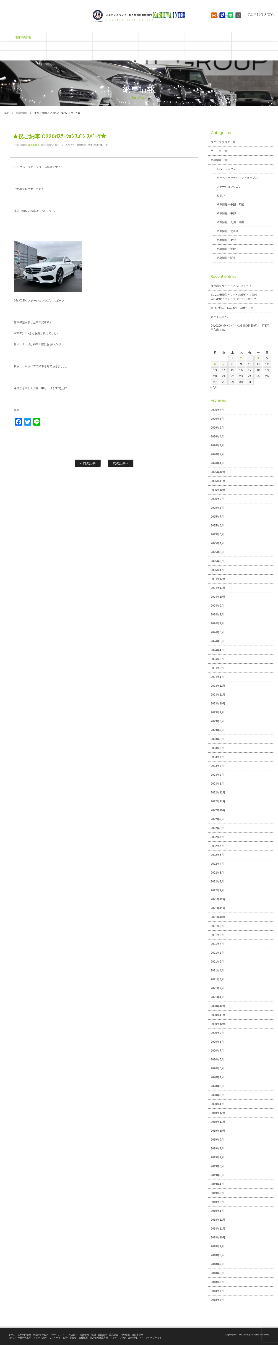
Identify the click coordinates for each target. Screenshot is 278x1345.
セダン (218, 195)
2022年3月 (217, 872)
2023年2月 (217, 774)
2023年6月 (217, 739)
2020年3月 (217, 1086)
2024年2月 (217, 668)
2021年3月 (217, 979)
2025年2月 (217, 561)
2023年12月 (218, 685)
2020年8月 (217, 1041)
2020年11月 (218, 1015)
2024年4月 (217, 650)
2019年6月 (217, 1166)
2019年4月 (217, 1184)
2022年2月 (217, 881)
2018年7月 (217, 1264)
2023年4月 (217, 757)
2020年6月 (217, 1059)
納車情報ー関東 (85, 145)
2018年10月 (218, 1237)
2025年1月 (217, 570)
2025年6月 (217, 525)
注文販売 (113, 1334)
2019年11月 (218, 1121)
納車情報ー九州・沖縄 (227, 222)
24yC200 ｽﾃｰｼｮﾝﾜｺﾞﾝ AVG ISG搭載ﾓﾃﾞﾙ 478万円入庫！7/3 (240, 327)
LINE (230, 19)
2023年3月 (217, 765)
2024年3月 (217, 659)
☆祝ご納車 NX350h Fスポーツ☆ (232, 307)
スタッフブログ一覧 (223, 142)
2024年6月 (217, 632)
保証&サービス (40, 1334)
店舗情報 (84, 1334)
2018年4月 (217, 1291)
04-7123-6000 (258, 15)
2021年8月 (217, 935)
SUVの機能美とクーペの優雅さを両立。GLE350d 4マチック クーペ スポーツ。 (235, 297)
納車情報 (21, 113)
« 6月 (213, 387)
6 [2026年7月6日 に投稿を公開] (215, 364)
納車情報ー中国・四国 (227, 204)
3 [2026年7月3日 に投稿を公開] (250, 358)
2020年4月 (217, 1077)
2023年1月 (217, 783)
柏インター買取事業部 (19, 1337)
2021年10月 (218, 917)
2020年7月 (217, 1050)
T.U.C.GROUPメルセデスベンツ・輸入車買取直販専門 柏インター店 (139, 16)
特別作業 (125, 1334)
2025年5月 (217, 534)
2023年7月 (217, 730)
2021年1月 (217, 997)
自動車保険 (137, 1334)
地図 (93, 1334)
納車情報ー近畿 (223, 249)
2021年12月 (218, 899)
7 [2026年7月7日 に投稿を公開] (224, 364)
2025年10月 (218, 490)
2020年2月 (217, 1095)
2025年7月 (217, 516)
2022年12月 (218, 792)
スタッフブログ (118, 1337)
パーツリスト (57, 1334)
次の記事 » (120, 463)
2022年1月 (217, 890)
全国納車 (102, 1334)
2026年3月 (217, 445)
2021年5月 (217, 961)
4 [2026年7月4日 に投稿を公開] (258, 358)
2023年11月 (218, 694)
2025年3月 (217, 552)
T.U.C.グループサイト (151, 1337)
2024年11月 (218, 587)
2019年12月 (218, 1113)
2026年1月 (217, 463)
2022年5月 (217, 854)
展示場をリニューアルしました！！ (233, 286)
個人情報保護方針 (99, 1337)
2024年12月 (218, 579)
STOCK (213, 19)
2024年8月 (217, 614)
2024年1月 (217, 676)
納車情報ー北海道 (225, 231)
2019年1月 (217, 1210)
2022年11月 (218, 801)
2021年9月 (217, 926)
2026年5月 (217, 427)
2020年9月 (217, 1032)
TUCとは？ (72, 1334)
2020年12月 (218, 1006)
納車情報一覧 (101, 145)
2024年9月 (217, 605)
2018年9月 (217, 1246)
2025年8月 (217, 507)
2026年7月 (217, 409)
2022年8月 (217, 828)
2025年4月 (217, 543)
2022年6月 (217, 846)
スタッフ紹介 (40, 1337)
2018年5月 (217, 1282)
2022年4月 (217, 863)
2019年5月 (217, 1175)
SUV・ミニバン (223, 168)
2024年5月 (217, 641)
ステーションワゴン (65, 145)
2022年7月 (217, 837)
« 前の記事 (88, 463)
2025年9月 (217, 498)
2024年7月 (217, 623)
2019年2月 (217, 1202)
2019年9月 (217, 1139)
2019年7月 (217, 1157)
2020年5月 (217, 1068)
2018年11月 (218, 1228)
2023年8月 (217, 721)
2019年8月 (217, 1148)
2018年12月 (218, 1219)
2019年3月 (217, 1193)
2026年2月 (217, 454)
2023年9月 (217, 712)
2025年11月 (218, 481)
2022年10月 (218, 810)
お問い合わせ (69, 1337)
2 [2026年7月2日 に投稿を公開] (241, 358)
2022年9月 (217, 819)
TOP (6, 113)
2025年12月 (218, 472)
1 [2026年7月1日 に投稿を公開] (232, 358)
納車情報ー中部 (223, 213)
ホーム (11, 1334)
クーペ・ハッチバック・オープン (234, 177)
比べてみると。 (220, 316)
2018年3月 (217, 1299)
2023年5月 (217, 748)
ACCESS (222, 19)
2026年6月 (217, 418)
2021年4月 (217, 970)
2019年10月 (218, 1130)
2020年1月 (217, 1104)
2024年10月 (218, 596)
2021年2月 (217, 988)
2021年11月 (218, 908)
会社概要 (83, 1337)
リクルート (55, 1337)
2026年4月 (217, 436)
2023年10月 (218, 703)
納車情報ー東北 (223, 240)
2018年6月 (217, 1273)
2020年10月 (218, 1024)
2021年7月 (217, 943)
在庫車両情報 (24, 1334)
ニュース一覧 (219, 151)
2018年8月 (217, 1255)
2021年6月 (217, 952)
